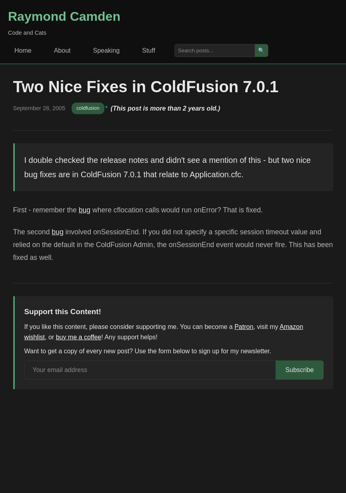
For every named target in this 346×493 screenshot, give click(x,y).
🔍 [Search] (261, 50)
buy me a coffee (79, 337)
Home (23, 50)
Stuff (148, 50)
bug (84, 210)
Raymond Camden (64, 16)
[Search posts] (215, 50)
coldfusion (88, 108)
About (62, 50)
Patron (243, 326)
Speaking (106, 50)
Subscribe (299, 369)
